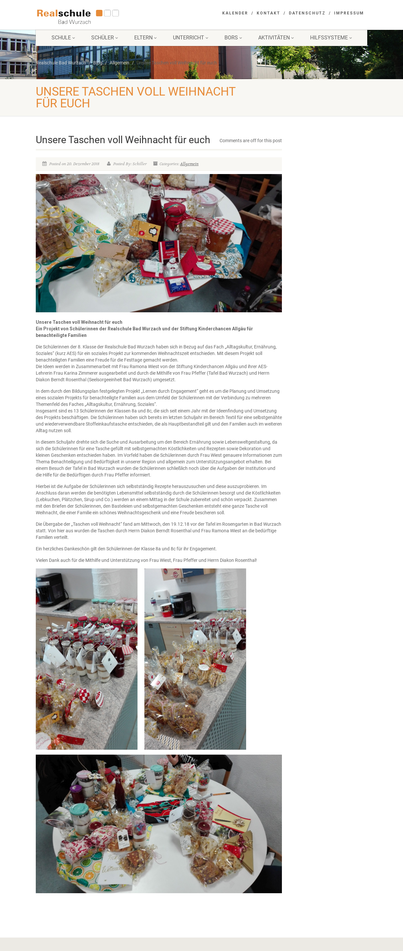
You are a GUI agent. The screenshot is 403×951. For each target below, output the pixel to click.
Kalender (235, 13)
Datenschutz (307, 13)
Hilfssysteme (331, 37)
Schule (63, 37)
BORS (233, 37)
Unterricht (190, 37)
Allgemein (189, 163)
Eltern (145, 37)
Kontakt (268, 13)
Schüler (104, 37)
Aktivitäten (276, 37)
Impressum (349, 13)
